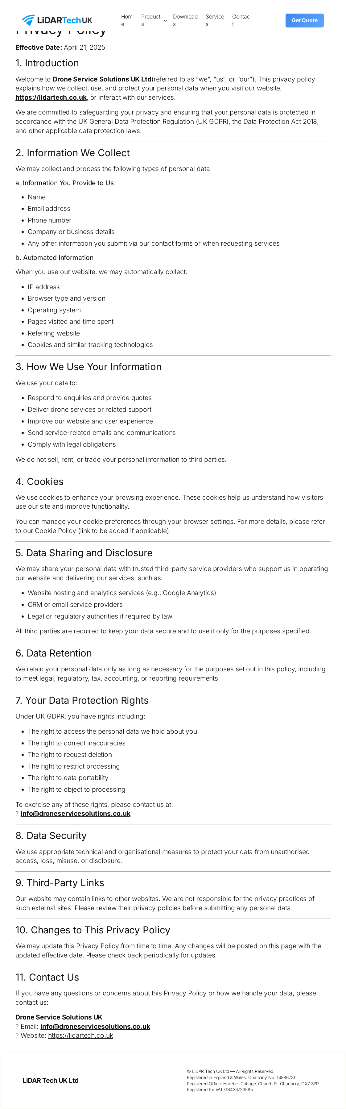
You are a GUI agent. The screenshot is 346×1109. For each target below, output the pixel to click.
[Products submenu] (165, 20)
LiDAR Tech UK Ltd (51, 1080)
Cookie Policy (55, 531)
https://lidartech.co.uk (51, 97)
